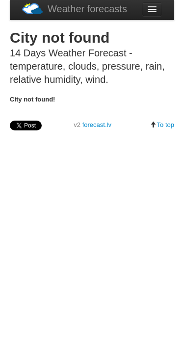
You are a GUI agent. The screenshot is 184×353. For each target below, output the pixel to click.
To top (162, 124)
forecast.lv (96, 124)
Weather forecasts (74, 8)
